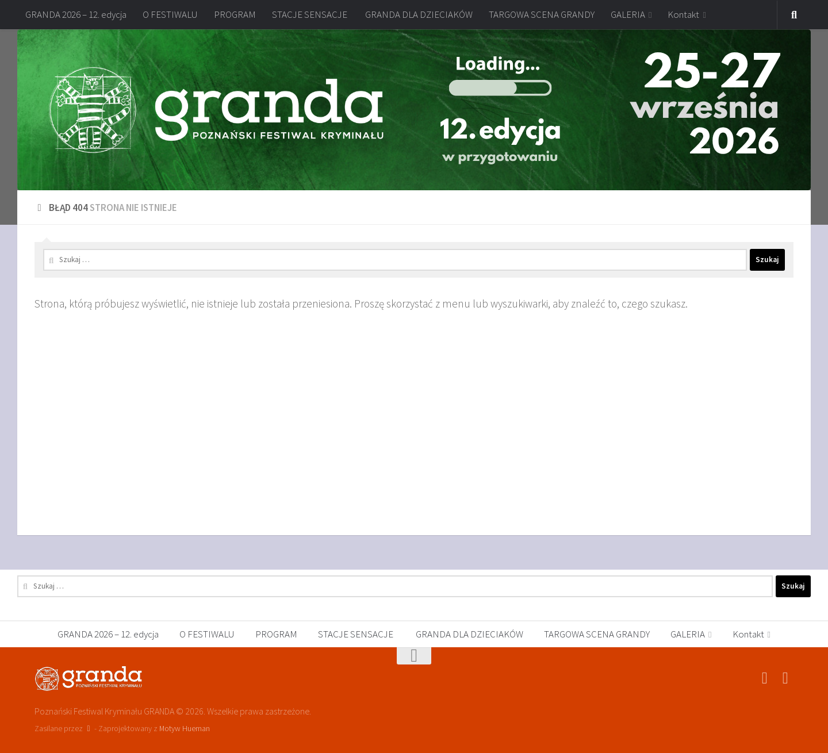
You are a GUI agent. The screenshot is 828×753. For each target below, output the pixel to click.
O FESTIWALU (170, 14)
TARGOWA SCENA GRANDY (542, 14)
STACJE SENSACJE (310, 14)
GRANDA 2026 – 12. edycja (75, 14)
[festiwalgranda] (785, 678)
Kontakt (683, 14)
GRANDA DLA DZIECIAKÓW (419, 14)
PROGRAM (235, 14)
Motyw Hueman (184, 728)
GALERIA (628, 14)
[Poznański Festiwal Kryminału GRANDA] (765, 678)
